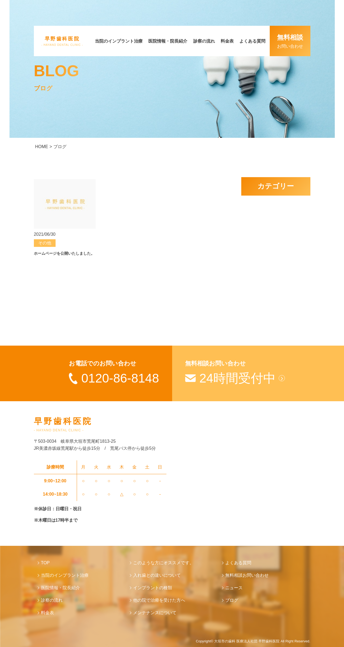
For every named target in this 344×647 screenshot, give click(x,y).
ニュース (234, 587)
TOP (45, 562)
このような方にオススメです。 (163, 562)
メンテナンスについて (154, 612)
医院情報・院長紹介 (167, 41)
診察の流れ (204, 41)
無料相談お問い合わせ (247, 575)
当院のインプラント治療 (119, 41)
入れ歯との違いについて (157, 575)
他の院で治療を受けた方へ (159, 600)
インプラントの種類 (152, 587)
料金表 (227, 41)
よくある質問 (252, 41)
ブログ (231, 600)
